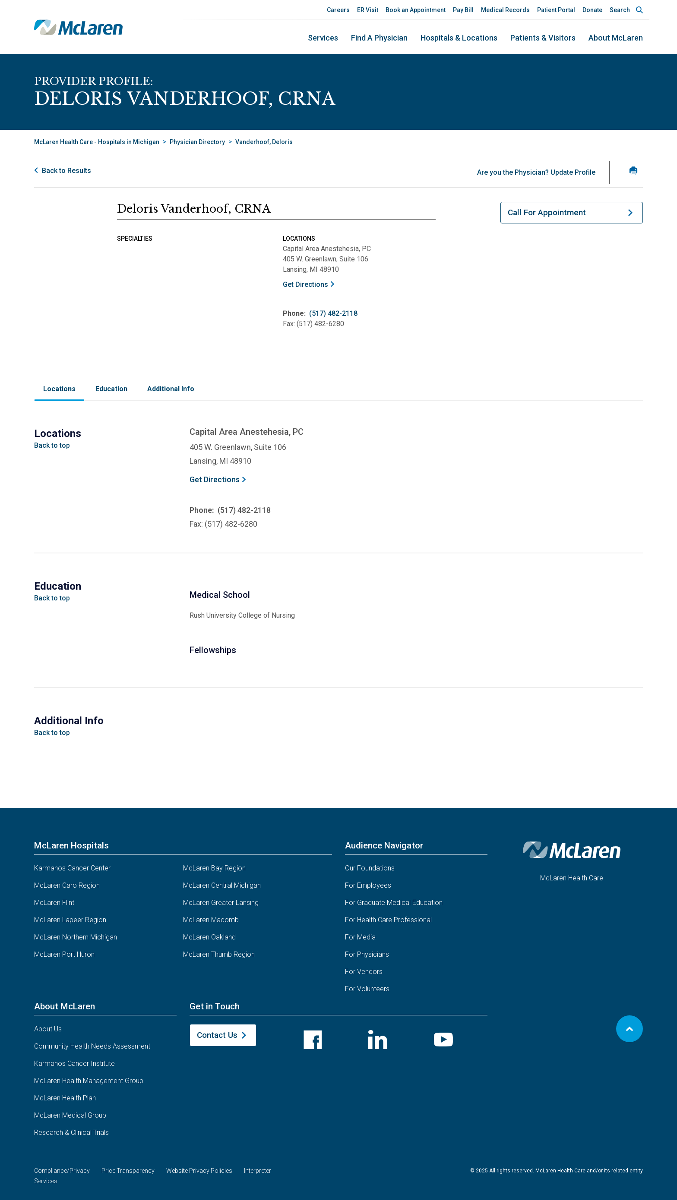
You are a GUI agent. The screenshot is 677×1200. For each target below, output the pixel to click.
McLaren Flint (54, 902)
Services (323, 37)
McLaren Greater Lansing (221, 902)
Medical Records (505, 9)
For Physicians (367, 954)
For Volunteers (367, 989)
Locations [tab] (59, 389)
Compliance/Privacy (62, 1170)
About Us (48, 1029)
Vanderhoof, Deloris (264, 141)
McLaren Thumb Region (219, 954)
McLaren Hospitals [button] (71, 845)
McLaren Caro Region (67, 885)
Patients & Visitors (543, 37)
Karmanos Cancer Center (72, 868)
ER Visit (367, 9)
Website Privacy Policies (199, 1170)
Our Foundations (370, 868)
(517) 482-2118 (333, 313)
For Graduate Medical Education (394, 902)
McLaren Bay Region (214, 868)
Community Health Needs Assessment (92, 1046)
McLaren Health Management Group (88, 1081)
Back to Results (66, 170)
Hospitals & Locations (459, 37)
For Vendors (364, 972)
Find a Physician (379, 37)
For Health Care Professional (388, 920)
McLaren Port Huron (64, 954)
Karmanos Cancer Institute (74, 1063)
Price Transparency (128, 1170)
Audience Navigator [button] (384, 845)
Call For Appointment (547, 212)
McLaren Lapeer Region (70, 920)
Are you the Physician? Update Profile (536, 172)
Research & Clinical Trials (71, 1132)
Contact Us (217, 1035)
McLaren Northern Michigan (75, 937)
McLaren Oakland (209, 937)
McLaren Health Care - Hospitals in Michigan (96, 141)
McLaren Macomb (211, 920)
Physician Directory (197, 141)
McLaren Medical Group (70, 1115)
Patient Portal (556, 9)
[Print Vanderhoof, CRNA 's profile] (633, 170)
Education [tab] (111, 389)
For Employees (368, 885)
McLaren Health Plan (65, 1098)
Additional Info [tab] (170, 389)
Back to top (52, 445)
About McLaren (615, 37)
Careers (338, 9)
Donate (592, 9)
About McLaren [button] (64, 1006)
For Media (360, 937)
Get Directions (305, 284)
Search (620, 9)
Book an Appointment (416, 9)
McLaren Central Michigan (222, 885)
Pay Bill (463, 9)
